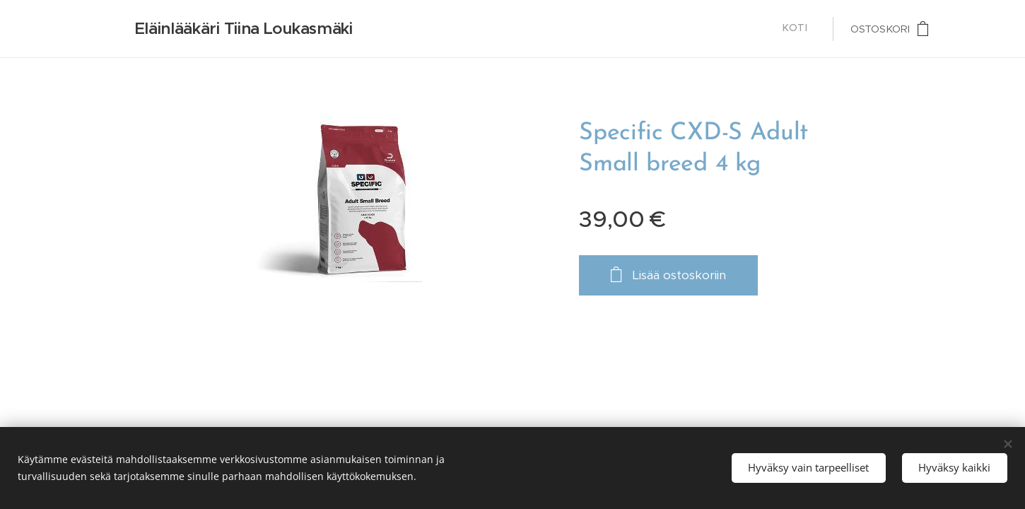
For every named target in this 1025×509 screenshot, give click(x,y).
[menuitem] (811, 29)
